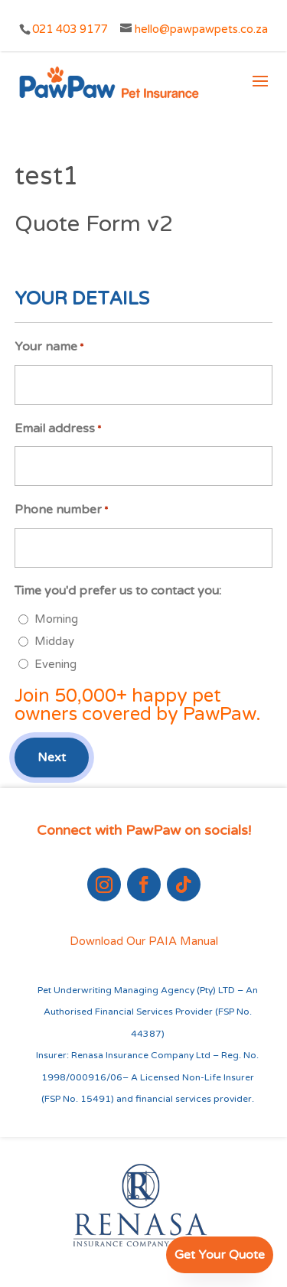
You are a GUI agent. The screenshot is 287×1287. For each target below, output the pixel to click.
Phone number (61, 511)
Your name (49, 348)
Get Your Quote (219, 1255)
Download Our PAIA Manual (144, 941)
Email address (58, 430)
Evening (55, 664)
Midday (54, 641)
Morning (56, 619)
